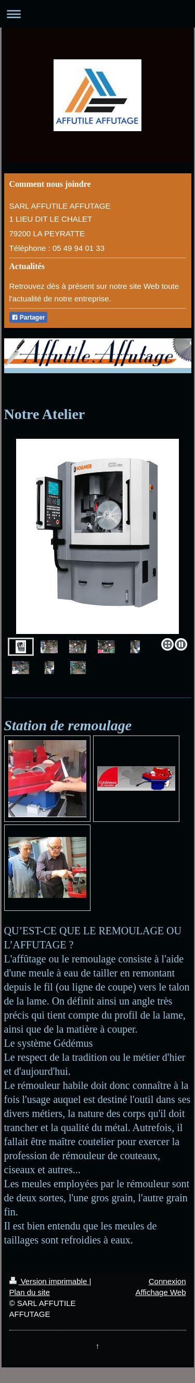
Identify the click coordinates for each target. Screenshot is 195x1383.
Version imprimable (49, 1281)
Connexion (167, 1281)
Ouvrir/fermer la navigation (97, 14)
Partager (28, 317)
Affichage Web (160, 1292)
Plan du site (29, 1292)
